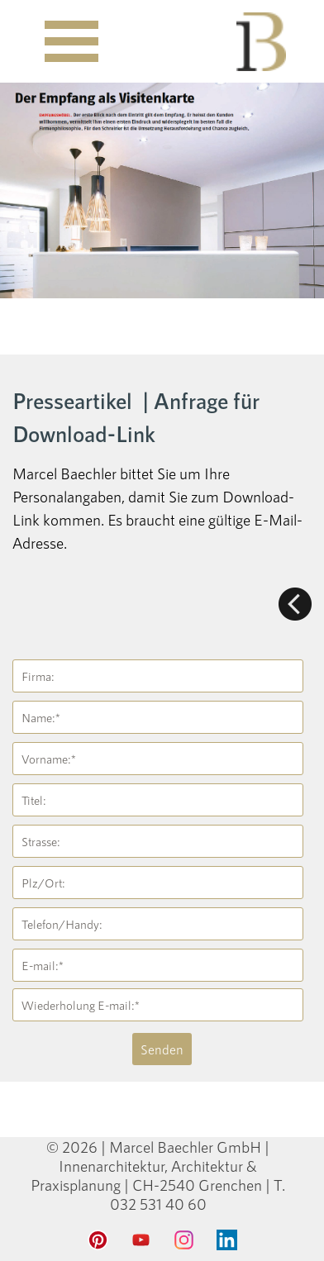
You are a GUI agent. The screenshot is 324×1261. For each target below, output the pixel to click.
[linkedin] (226, 1240)
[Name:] (157, 717)
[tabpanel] (162, 468)
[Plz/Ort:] (157, 882)
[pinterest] (97, 1240)
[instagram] (183, 1240)
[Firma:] (157, 675)
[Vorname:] (157, 758)
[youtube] (140, 1240)
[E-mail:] (157, 965)
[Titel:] (157, 799)
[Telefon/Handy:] (157, 923)
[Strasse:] (157, 841)
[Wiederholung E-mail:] (157, 1004)
